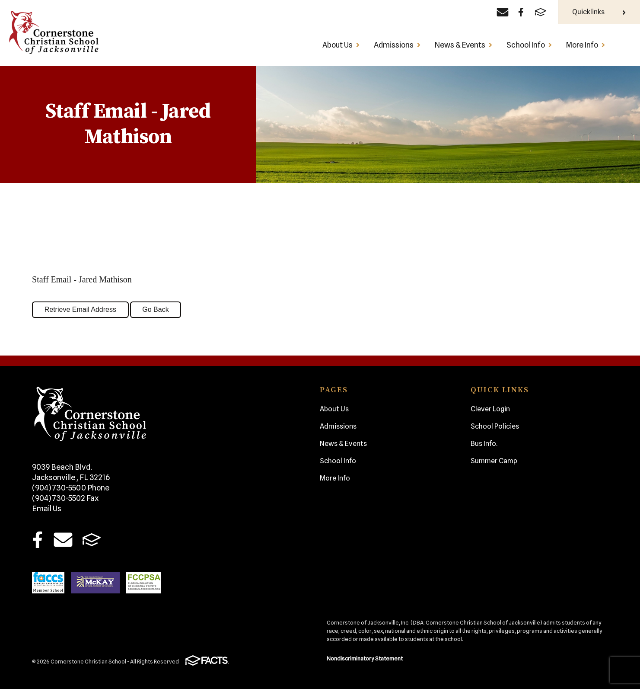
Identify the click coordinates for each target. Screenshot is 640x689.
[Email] (502, 12)
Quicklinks (599, 12)
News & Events (464, 44)
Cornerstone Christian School (53, 33)
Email (63, 540)
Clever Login (490, 409)
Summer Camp (494, 461)
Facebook (38, 540)
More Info (585, 44)
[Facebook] (521, 12)
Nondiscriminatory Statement (365, 658)
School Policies (495, 426)
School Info (529, 44)
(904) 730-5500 (70, 487)
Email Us (46, 508)
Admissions (397, 44)
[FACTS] (540, 12)
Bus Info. (484, 443)
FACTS (91, 540)
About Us (341, 44)
